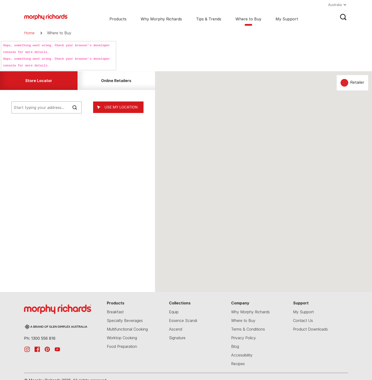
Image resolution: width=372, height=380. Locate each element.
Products (117, 19)
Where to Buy (248, 19)
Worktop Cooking (122, 337)
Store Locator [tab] (38, 80)
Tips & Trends (208, 19)
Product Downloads (310, 329)
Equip (174, 311)
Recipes (238, 363)
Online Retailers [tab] (116, 80)
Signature (177, 337)
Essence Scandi (183, 320)
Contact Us (303, 320)
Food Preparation (122, 346)
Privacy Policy (243, 337)
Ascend (175, 329)
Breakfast (115, 311)
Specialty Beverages (125, 320)
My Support (287, 19)
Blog (235, 346)
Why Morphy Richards (161, 19)
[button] (338, 4)
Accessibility (241, 355)
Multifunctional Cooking (127, 329)
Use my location (121, 107)
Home (29, 32)
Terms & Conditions (248, 329)
